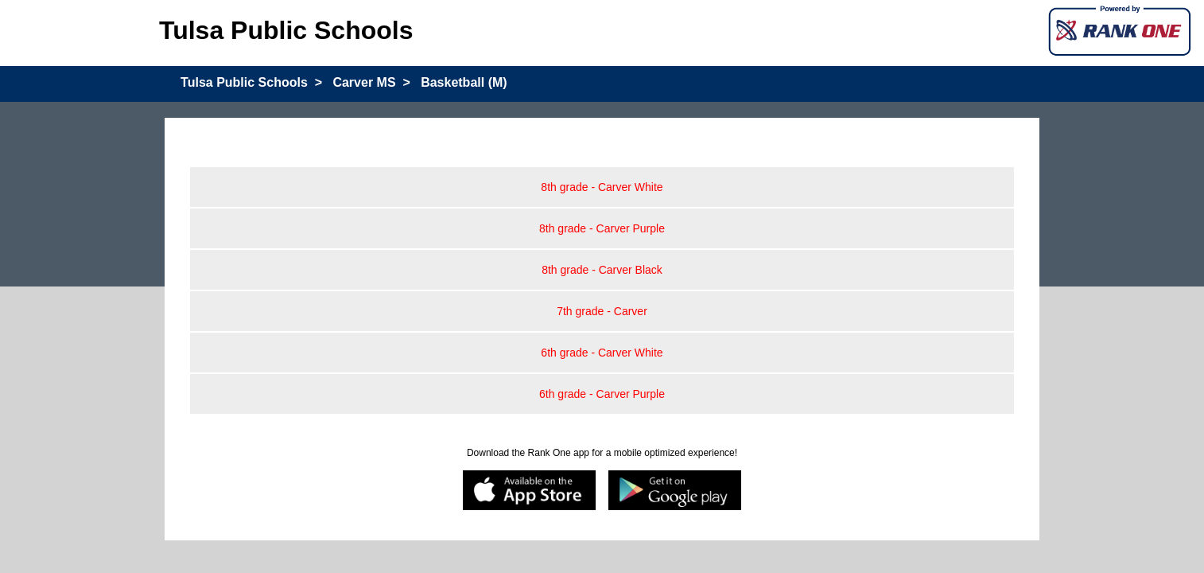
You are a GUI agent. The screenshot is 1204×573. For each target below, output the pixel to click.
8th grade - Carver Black (602, 269)
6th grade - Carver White (601, 352)
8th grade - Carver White (601, 187)
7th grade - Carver (602, 311)
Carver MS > (371, 82)
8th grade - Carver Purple (602, 228)
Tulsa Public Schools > (251, 82)
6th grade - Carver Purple (602, 394)
